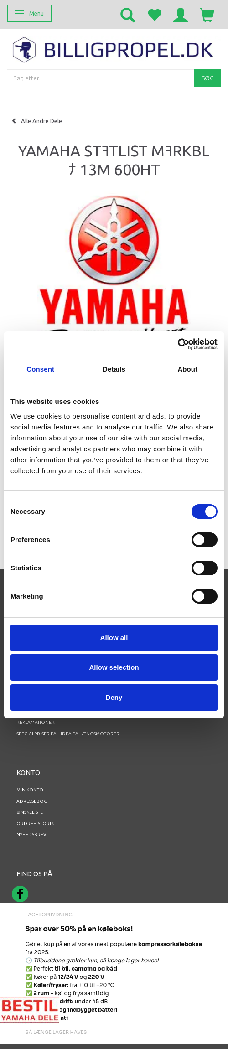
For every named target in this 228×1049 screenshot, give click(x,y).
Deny (114, 697)
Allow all (114, 637)
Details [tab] (114, 369)
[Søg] (207, 78)
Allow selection (114, 667)
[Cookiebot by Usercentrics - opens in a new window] (178, 344)
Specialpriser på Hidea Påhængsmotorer (67, 733)
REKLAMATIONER (35, 722)
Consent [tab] (40, 369)
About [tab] (187, 369)
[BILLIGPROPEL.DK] (114, 48)
